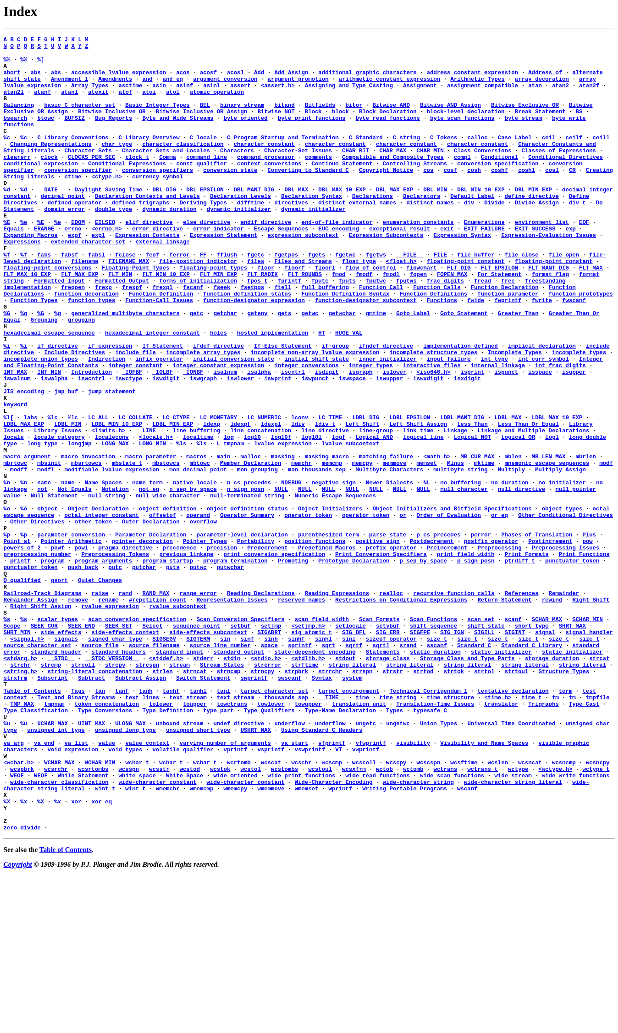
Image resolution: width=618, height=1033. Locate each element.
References (522, 703)
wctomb (413, 914)
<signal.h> (27, 758)
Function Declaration (505, 336)
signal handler (589, 750)
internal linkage (497, 430)
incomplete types (579, 414)
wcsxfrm (354, 914)
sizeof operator (391, 758)
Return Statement (504, 711)
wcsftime (463, 907)
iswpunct (315, 446)
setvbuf (388, 743)
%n (6, 571)
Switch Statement (203, 805)
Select (152, 743)
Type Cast (584, 836)
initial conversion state (233, 422)
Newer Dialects (389, 571)
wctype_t (595, 914)
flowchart (421, 313)
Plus (589, 633)
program (53, 664)
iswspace (352, 446)
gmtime (376, 368)
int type (494, 422)
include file (135, 414)
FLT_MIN (120, 321)
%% (6, 63)
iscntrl (293, 438)
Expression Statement (223, 274)
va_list (76, 883)
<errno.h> (107, 266)
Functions (442, 352)
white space (137, 922)
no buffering (460, 571)
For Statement (499, 321)
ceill (600, 157)
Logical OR (518, 516)
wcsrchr (56, 914)
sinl (348, 758)
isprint (472, 438)
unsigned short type (198, 868)
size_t (437, 758)
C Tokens (443, 157)
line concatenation (260, 508)
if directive (57, 407)
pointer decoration (142, 641)
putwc (198, 672)
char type (117, 164)
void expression (72, 891)
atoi (149, 102)
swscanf (290, 805)
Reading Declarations (261, 703)
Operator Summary (247, 610)
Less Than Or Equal (528, 500)
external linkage (162, 282)
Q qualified (22, 688)
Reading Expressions (337, 703)
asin (159, 94)
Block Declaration (388, 125)
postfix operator (491, 641)
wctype (518, 914)
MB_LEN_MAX (548, 539)
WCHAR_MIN (100, 907)
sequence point (196, 743)
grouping (81, 375)
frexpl (162, 336)
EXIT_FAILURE (484, 266)
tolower (161, 836)
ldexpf (240, 500)
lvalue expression (283, 524)
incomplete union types (40, 422)
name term (147, 571)
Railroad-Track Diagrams (42, 703)
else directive (206, 258)
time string (398, 828)
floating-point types (213, 313)
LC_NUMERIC (264, 493)
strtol (484, 797)
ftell (282, 336)
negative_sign (333, 571)
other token (93, 618)
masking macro (326, 539)
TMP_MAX (22, 836)
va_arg (13, 883)
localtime (198, 516)
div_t (577, 235)
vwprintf (365, 891)
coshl (526, 196)
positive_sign (377, 641)
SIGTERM (198, 758)
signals (66, 758)
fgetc (255, 297)
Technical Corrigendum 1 (428, 821)
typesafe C (430, 844)
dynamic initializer (239, 243)
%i (6, 407)
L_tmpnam (230, 524)
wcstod (190, 914)
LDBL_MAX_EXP (23, 500)
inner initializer (388, 422)
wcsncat (530, 907)
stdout (345, 782)
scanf (513, 735)
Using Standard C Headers (321, 868)
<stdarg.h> (20, 782)
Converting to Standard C (307, 196)
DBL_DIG (164, 219)
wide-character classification (59, 930)
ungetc (365, 860)
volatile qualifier (182, 891)
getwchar (342, 368)
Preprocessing (499, 649)
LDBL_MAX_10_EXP (557, 493)
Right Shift (591, 711)
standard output (239, 774)
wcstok (220, 914)
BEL (205, 118)
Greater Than (518, 368)
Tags (78, 821)
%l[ (8, 493)
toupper (195, 836)
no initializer (562, 571)
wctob (384, 914)
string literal (352, 789)
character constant (263, 164)
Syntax (322, 805)
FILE (440, 297)
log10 (252, 516)
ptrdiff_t (520, 664)
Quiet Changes (100, 688)
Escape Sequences (281, 266)
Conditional (499, 180)
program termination (235, 664)
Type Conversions (105, 844)
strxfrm (15, 805)
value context (147, 883)
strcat (599, 782)
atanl (69, 102)
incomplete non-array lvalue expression (314, 414)
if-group (335, 407)
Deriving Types (203, 235)
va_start (294, 883)
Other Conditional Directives (565, 610)
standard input (179, 774)
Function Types (34, 352)
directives (291, 235)
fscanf (193, 336)
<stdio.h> (266, 782)
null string (106, 586)
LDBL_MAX (507, 493)
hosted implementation (272, 391)
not (42, 578)
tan (100, 821)
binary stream (242, 118)
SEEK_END (81, 743)
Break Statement (540, 125)
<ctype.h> (107, 203)
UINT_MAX (91, 860)
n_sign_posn (245, 578)
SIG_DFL (354, 750)
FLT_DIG (459, 313)
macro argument (27, 539)
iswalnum (16, 446)
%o (6, 602)
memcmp (332, 547)
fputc (320, 328)
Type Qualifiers (269, 844)
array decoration (542, 86)
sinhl (323, 758)
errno (72, 266)
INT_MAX (15, 438)
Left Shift (362, 500)
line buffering (196, 508)
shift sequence (433, 743)
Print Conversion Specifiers (381, 657)
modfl (45, 555)
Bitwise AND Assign (450, 118)
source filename (154, 766)
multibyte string (461, 555)
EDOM (78, 258)
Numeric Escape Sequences (335, 586)
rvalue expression (110, 719)
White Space (184, 922)
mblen (513, 539)
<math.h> (436, 539)
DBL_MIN (435, 219)
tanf (121, 821)
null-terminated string (247, 586)
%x (23, 953)
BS (578, 125)
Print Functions (584, 657)
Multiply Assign (560, 555)
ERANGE (44, 266)
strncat (195, 797)
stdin (232, 782)
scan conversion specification (137, 735)
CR (572, 196)
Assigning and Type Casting (349, 94)
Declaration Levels (240, 227)
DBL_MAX (297, 219)
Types (394, 844)
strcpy (115, 789)
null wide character (167, 586)
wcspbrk (22, 914)
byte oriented (245, 133)
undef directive (239, 860)
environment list (542, 258)
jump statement (111, 461)
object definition (168, 602)
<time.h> (497, 828)
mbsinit (49, 547)
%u (6, 860)
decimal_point (63, 227)
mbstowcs (165, 547)
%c (6, 157)
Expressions (22, 282)
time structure (450, 828)
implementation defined (460, 407)
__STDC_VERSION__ (112, 782)
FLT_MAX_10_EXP (27, 321)
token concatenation (107, 836)
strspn (362, 797)
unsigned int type (56, 868)
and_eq (173, 86)
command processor (266, 180)
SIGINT (515, 750)
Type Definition (167, 844)
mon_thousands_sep (316, 555)
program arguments (103, 664)
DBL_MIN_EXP (533, 219)
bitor (353, 118)
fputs (347, 328)
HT (321, 391)
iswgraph (203, 446)
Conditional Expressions (127, 188)
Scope (11, 743)
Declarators (421, 227)
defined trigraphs (141, 235)
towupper (308, 836)
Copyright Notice (386, 196)
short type (532, 743)
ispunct (506, 438)
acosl (235, 78)
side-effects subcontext (208, 750)
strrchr (330, 797)
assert (240, 94)
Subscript (52, 805)
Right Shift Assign (40, 719)
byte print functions (311, 133)
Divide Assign (537, 235)
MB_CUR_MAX (477, 539)
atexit (98, 102)
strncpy (262, 797)
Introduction (91, 438)
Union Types (438, 860)
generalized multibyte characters (125, 368)
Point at (16, 641)
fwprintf (507, 352)
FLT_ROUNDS (305, 321)
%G (6, 368)
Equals (13, 266)
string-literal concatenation (94, 797)
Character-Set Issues (298, 172)
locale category (59, 516)
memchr (301, 547)
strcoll (83, 789)
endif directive (265, 258)
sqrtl (380, 766)
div (469, 235)
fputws (406, 328)
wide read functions (377, 922)
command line (206, 180)
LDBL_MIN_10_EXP (117, 500)
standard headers (119, 774)
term (565, 821)
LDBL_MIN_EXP (172, 500)
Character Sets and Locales (166, 172)
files (255, 305)
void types (125, 891)
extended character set (88, 282)
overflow (203, 618)
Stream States (222, 789)
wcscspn (428, 907)
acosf (208, 78)
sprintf (300, 766)
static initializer (501, 774)
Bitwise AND (391, 118)
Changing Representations (51, 164)
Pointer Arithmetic (71, 641)
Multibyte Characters (389, 555)
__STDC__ (60, 782)
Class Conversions (483, 172)
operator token (308, 610)
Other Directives (37, 618)
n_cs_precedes (249, 571)
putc (115, 672)
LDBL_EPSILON (409, 493)
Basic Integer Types (157, 118)
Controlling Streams (415, 188)
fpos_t (257, 328)
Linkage (455, 508)
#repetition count (158, 711)
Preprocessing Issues (565, 649)
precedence (180, 649)
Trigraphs (543, 836)
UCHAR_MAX (52, 860)
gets (284, 368)
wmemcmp (202, 938)
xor (76, 953)
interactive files (431, 430)
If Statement (162, 407)
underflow (289, 860)
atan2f (589, 94)
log (228, 516)
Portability (255, 641)
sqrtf (353, 766)
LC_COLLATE (135, 493)
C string (406, 157)
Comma (167, 180)
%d (6, 219)
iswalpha (54, 446)
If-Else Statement (283, 407)
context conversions (269, 188)
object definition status (247, 602)
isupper (574, 438)
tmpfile (598, 828)
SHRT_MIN (16, 750)
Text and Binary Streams (76, 828)
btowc (45, 133)
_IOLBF (162, 438)
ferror (179, 297)
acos (183, 78)
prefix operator (391, 649)
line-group (376, 508)
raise (100, 703)
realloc (391, 703)
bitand (284, 118)
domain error (64, 243)
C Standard (366, 157)
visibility (413, 883)
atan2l (13, 102)
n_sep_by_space (193, 578)
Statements (383, 774)
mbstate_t (127, 547)
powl (81, 649)
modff (18, 555)
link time (418, 508)
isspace (540, 438)
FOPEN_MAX (452, 321)
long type (42, 524)
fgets (316, 297)
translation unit (359, 836)
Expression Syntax (462, 274)
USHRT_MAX (255, 868)
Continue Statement (342, 188)
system (352, 805)
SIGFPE (420, 750)
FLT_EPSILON (499, 313)
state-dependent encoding (314, 774)
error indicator (218, 266)
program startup (167, 664)
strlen (162, 797)
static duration (435, 774)
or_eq (499, 610)
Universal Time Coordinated (511, 860)
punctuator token (572, 664)
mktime (484, 547)
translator (501, 836)
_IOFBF (132, 438)
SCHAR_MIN (587, 735)
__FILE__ (409, 297)
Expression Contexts (147, 274)
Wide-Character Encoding (333, 930)
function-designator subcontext (366, 352)
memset (427, 547)
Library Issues (57, 508)
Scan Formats (379, 735)
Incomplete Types (514, 414)
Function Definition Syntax (345, 344)
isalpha (259, 438)
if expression (110, 407)
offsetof (162, 610)
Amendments (115, 86)
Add (259, 78)
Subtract (91, 805)
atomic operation (217, 102)
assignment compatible (482, 94)
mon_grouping (257, 555)
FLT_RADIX (262, 321)
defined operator (74, 235)
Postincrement (550, 641)
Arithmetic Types (477, 86)
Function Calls (436, 336)
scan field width (322, 735)
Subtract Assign (140, 805)
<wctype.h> (555, 914)
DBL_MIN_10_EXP (480, 219)
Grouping (43, 375)
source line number (220, 766)
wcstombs (284, 914)
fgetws (376, 297)
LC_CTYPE (176, 493)
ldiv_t (325, 500)
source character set (37, 766)
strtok (454, 797)
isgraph (361, 438)
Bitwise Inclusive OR (112, 125)
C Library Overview (148, 157)
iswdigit (165, 446)
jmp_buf (66, 461)
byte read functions (387, 133)
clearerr (16, 180)
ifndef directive (386, 407)
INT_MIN (49, 438)
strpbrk (297, 797)
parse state (388, 633)
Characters (237, 172)
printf (20, 664)
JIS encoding (23, 461)
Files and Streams (303, 305)
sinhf (296, 758)
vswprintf (310, 891)
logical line (423, 516)
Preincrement (447, 649)
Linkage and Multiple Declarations (533, 508)
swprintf (253, 805)
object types (562, 602)
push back (83, 672)
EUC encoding (339, 266)
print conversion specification (274, 657)
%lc (52, 493)
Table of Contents (32, 821)
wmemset (307, 938)
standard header (55, 774)
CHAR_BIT (355, 172)
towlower (270, 836)
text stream (188, 828)
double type (113, 243)
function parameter (507, 344)
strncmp (228, 797)
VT (338, 891)
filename (84, 305)
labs (30, 493)
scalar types (57, 735)
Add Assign (291, 78)
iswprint (277, 446)
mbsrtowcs (86, 547)
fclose (125, 297)
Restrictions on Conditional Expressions (401, 711)
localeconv (112, 516)
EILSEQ (105, 258)
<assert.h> (278, 94)
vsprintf (270, 891)
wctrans (445, 914)
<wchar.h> (18, 907)
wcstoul (320, 914)
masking (283, 539)
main (223, 539)
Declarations (372, 227)
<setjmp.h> (308, 743)
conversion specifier (78, 196)
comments (318, 180)
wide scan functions (452, 922)
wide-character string (418, 930)
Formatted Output (122, 328)
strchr (20, 789)
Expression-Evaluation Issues (548, 274)
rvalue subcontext (178, 719)
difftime (250, 235)
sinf (247, 758)
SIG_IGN (452, 750)
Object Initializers (330, 602)
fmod (338, 321)
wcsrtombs (93, 914)
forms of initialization (198, 328)
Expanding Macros (30, 274)
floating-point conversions (47, 313)
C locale (203, 157)
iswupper (389, 446)
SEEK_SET (118, 743)
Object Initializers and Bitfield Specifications (452, 602)
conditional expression (40, 188)
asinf (184, 94)
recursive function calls (453, 703)
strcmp (51, 789)
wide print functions (301, 922)
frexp (103, 336)
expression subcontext (303, 274)
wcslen (498, 907)
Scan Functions (433, 735)
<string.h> (20, 797)
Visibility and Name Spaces (484, 883)
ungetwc (398, 860)
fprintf (290, 328)
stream (179, 789)
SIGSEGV (164, 758)
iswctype (128, 446)
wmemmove (270, 938)
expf (74, 274)
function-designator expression (254, 352)
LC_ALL (98, 493)
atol (173, 102)
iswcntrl (91, 446)
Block (313, 125)
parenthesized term (328, 633)
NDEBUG (291, 571)
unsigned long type (125, 868)
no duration (509, 571)
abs (35, 78)
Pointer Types (205, 641)
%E (6, 258)
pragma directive (125, 649)
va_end (44, 883)
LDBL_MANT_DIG (462, 493)
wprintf (340, 938)
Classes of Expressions (559, 172)
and (147, 86)
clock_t (137, 180)
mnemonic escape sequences (547, 547)
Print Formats (527, 657)
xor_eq (102, 953)
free (508, 328)
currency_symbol (157, 203)
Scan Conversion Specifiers (241, 735)
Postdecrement (432, 641)
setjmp (271, 743)
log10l (312, 516)
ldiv (298, 500)
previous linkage (186, 657)
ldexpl (271, 500)
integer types (371, 430)
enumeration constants (418, 258)
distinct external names (357, 235)
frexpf (132, 336)
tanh (145, 821)
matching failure (386, 539)
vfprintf (332, 883)
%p (6, 633)
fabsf (69, 297)
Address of (545, 78)
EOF (584, 258)
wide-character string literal (513, 930)
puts (172, 672)
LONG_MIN (152, 524)
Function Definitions (433, 344)
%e (23, 258)
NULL (281, 578)
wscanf (467, 938)
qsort (59, 688)
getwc (310, 368)
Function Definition (161, 344)
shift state (486, 743)
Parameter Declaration (150, 633)
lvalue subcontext (350, 524)
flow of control (370, 313)
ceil (548, 157)
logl (552, 516)
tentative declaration (513, 821)
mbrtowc (15, 547)
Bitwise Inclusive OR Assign (201, 125)
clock (49, 180)
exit (447, 266)
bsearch (15, 133)
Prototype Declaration (354, 664)
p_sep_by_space (423, 664)
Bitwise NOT (276, 125)
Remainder (564, 703)
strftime (304, 789)
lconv (299, 493)
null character (463, 578)
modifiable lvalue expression (111, 555)
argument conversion (225, 86)
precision (222, 649)
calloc (477, 157)
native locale (195, 571)
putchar (144, 672)
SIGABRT (269, 750)
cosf (450, 196)
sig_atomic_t (311, 750)
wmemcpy (235, 938)
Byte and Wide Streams (178, 133)
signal (545, 750)
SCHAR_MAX (547, 735)
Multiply (511, 555)
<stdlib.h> (308, 782)
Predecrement (267, 649)
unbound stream (179, 860)
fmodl (391, 321)
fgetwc (345, 297)
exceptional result (399, 266)
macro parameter (150, 539)
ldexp (211, 500)
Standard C (474, 766)
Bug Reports (113, 133)
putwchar (230, 672)
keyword (15, 477)
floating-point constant (465, 305)
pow (587, 641)
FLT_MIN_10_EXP (166, 321)
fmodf (363, 321)
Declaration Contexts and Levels (147, 227)
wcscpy (396, 907)
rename (108, 711)
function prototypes (581, 344)
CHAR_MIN (430, 172)
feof (152, 297)
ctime (72, 203)
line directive (324, 508)
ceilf (573, 157)
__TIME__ (332, 828)
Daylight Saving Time (108, 219)
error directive (157, 266)
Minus (455, 547)
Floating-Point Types (135, 313)
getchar (225, 368)
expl (98, 274)
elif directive (149, 258)
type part (218, 844)
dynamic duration (169, 243)
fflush (227, 297)
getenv (257, 368)
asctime (130, 94)
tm (555, 828)
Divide (494, 235)
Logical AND (374, 516)
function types (91, 352)
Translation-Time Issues (435, 836)
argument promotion (298, 86)
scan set (480, 735)
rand (125, 703)
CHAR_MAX (392, 172)
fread (482, 328)
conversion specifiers (157, 196)
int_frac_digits (560, 430)
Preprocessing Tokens (115, 657)
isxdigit (467, 446)
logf (338, 516)
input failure (448, 422)
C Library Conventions (72, 157)
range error (198, 703)
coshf (499, 196)
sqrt (328, 766)
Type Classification (35, 844)
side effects (61, 750)
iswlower (240, 446)
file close (522, 297)
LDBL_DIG (365, 493)
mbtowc (200, 547)
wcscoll (364, 907)
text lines (142, 828)
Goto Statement (463, 368)
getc (196, 368)
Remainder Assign (30, 711)
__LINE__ (148, 508)
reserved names (301, 711)
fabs (44, 297)
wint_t (105, 938)
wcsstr (159, 914)
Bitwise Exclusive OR (525, 118)
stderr (203, 782)
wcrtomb (239, 907)
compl (462, 180)
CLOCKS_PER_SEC (91, 180)
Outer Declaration (151, 618)
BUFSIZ (74, 133)
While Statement (83, 922)
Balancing (18, 118)
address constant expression (472, 78)
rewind (552, 711)
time (362, 828)
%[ (40, 63)
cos (428, 196)
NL (426, 571)
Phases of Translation (536, 633)
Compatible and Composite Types (393, 180)
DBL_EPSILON (205, 219)
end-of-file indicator (337, 258)
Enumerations (484, 258)
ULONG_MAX (130, 860)
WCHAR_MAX (59, 907)
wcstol (250, 914)
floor (265, 313)
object (47, 602)
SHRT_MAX (572, 743)
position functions (314, 641)
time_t (532, 828)
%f (6, 297)
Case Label (515, 157)
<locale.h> (156, 516)
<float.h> (401, 305)
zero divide (22, 985)
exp (570, 266)
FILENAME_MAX (128, 305)
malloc (250, 539)
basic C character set (79, 118)
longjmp (80, 524)
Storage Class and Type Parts (467, 782)
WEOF (17, 922)
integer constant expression (218, 430)
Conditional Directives (565, 180)
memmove (395, 547)
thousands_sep (286, 828)
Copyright (17, 1022)
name (44, 571)
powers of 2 (22, 649)
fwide (475, 352)
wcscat (271, 907)
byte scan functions (462, 133)
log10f (281, 516)
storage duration (552, 782)
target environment (349, 821)
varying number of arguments (225, 883)
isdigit (327, 438)
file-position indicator (198, 305)
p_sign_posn (475, 664)
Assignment (420, 94)
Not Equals (75, 578)
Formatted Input (59, 328)
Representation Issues (232, 711)
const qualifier (201, 188)
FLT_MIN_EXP (218, 321)
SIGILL (484, 750)
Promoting (293, 664)
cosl (552, 196)
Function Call (381, 336)
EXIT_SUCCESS (535, 266)
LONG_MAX (115, 524)
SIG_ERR (388, 750)
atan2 (560, 94)
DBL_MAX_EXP (394, 219)
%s (6, 735)
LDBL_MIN (67, 500)
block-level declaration (465, 125)
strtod (423, 797)
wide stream (513, 922)
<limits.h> (108, 508)
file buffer (475, 297)
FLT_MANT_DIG (548, 313)
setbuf (240, 743)
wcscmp (332, 907)
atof (125, 102)
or (403, 610)
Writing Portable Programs (404, 938)
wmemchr (168, 938)
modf (606, 547)
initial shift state (316, 422)
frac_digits (445, 328)
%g (23, 368)
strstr (393, 797)
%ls (181, 524)
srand (408, 766)
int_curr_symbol (543, 422)
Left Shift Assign (418, 500)
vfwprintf (370, 883)
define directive (532, 227)
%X (6, 953)
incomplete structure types (433, 414)
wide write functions (575, 922)
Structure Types (564, 797)
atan (535, 94)
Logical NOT (472, 516)
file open (564, 297)
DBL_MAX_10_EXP (342, 219)
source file (99, 766)
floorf (294, 313)
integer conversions (306, 430)
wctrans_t (482, 914)
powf (57, 649)
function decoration (86, 344)
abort (11, 78)
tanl (223, 821)
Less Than (472, 500)
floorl (325, 313)
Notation (115, 578)
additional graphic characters (368, 78)
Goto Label (413, 368)
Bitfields (320, 118)
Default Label (472, 227)
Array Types (89, 94)
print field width (466, 657)
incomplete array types (203, 414)
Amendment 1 (69, 86)
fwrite (542, 352)
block (340, 125)
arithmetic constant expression (389, 86)
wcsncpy (598, 907)
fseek (222, 336)
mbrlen (585, 539)
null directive (521, 578)
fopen (418, 321)
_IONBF (193, 438)
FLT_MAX (591, 313)
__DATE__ (50, 219)
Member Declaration (250, 547)
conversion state (230, 196)
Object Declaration (98, 602)
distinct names (430, 235)
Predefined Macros (327, 649)
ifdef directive (218, 407)
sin (225, 758)
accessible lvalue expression (118, 78)
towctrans (232, 836)
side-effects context (125, 750)
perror (481, 633)
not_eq (149, 578)
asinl (211, 94)
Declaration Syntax (311, 227)
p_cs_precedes (438, 633)
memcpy (362, 547)
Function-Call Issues (159, 352)
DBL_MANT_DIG (254, 219)
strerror (267, 789)
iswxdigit (428, 446)
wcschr (301, 907)
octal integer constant (101, 610)
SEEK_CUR (43, 743)
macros (196, 539)
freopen (73, 336)
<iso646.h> (433, 438)
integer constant (135, 430)
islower (395, 438)
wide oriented (235, 922)
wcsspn (128, 914)
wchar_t (137, 907)
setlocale (350, 743)
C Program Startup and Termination (283, 157)
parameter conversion (71, 633)
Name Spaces (103, 571)
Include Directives (74, 414)
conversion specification (497, 188)
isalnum (225, 438)
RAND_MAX (155, 703)
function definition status (247, 344)
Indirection (106, 422)
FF (203, 297)
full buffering (325, 336)
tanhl (198, 821)
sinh (271, 758)
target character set (274, 821)
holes (218, 391)
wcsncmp (564, 907)
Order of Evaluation (449, 610)
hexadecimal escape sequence (49, 391)
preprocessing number (37, 657)
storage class (388, 782)
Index (20, 11)
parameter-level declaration (242, 633)
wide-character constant (157, 930)
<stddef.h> (166, 782)
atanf (42, 102)
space (269, 766)
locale (13, 516)
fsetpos (252, 336)
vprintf (235, 891)
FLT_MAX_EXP (80, 321)
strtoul (517, 797)
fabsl (96, 297)
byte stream (523, 133)
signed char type (115, 758)
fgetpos (286, 297)
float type (359, 305)
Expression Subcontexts (386, 274)
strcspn (147, 789)
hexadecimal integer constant (152, 391)
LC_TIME (330, 493)
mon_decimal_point (198, 555)
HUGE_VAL (348, 391)
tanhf (171, 821)
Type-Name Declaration (340, 844)
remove (78, 711)
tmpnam (54, 836)
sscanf (437, 766)
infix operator (159, 422)
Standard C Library (531, 766)
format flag (550, 321)
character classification (183, 164)
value (106, 883)
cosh (474, 196)
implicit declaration (541, 407)
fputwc (376, 328)
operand (198, 610)
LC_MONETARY (218, 493)
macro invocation (88, 539)
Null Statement (54, 586)
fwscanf (574, 352)
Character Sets (88, 172)
